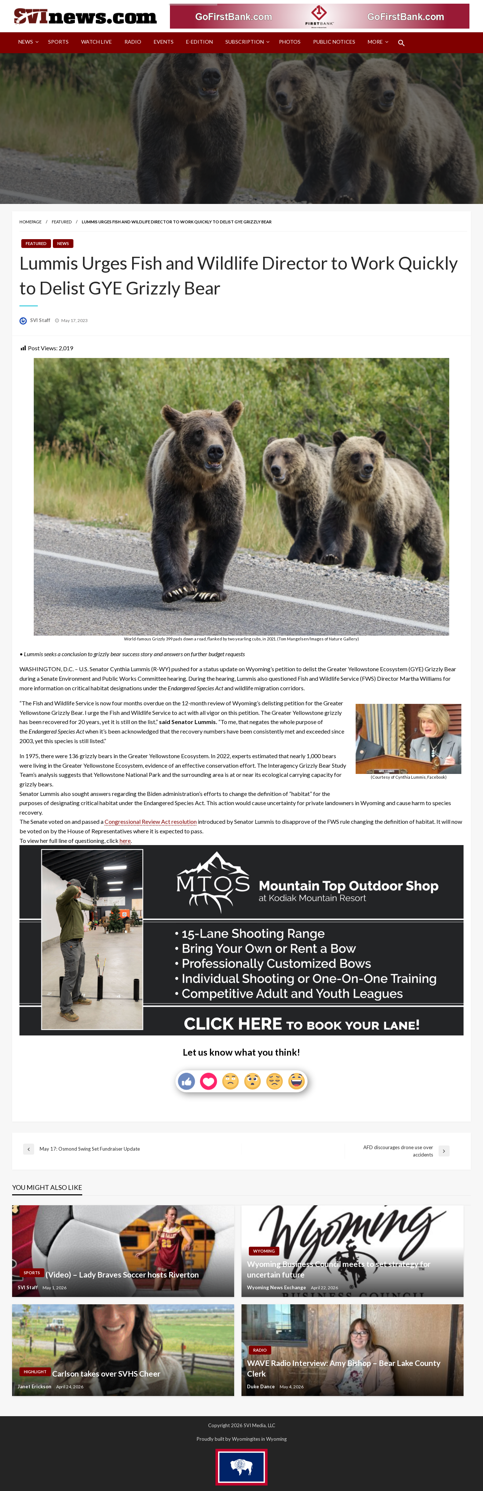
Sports (58, 42)
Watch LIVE (96, 42)
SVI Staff (40, 320)
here (125, 840)
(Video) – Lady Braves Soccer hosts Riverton (122, 1274)
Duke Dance (261, 1386)
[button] (401, 43)
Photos (290, 42)
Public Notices (334, 42)
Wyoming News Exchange (277, 1287)
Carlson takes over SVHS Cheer (106, 1373)
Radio (132, 42)
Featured (62, 221)
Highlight (35, 1371)
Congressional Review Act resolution (151, 821)
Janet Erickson (35, 1386)
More (375, 42)
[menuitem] (27, 43)
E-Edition (199, 42)
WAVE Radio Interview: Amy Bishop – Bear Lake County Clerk (343, 1368)
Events (164, 42)
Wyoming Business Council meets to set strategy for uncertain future (339, 1269)
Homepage (30, 221)
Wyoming (264, 1251)
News (25, 42)
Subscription (244, 42)
